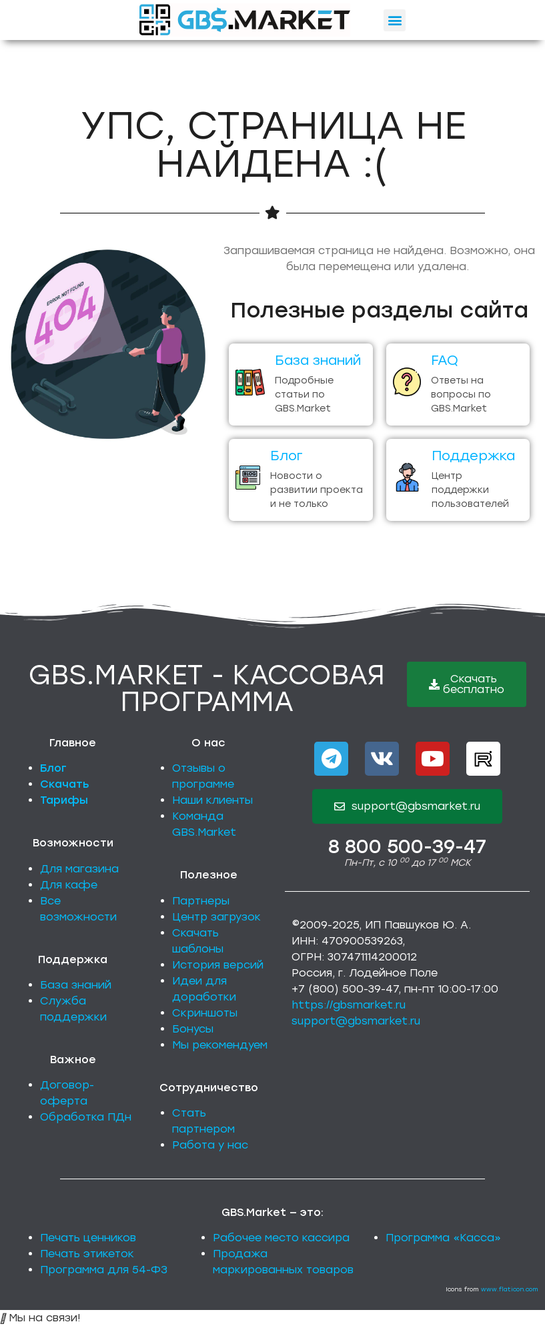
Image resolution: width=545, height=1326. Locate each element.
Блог (53, 768)
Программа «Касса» (443, 1237)
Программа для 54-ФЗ (103, 1269)
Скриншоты (204, 1013)
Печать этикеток (87, 1253)
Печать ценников (88, 1237)
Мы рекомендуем (219, 1045)
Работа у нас (210, 1145)
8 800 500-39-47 (407, 846)
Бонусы (192, 1029)
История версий (217, 964)
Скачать (64, 784)
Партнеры (200, 900)
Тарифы (64, 800)
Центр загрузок (216, 916)
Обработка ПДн (85, 1117)
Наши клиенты (212, 800)
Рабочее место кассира (281, 1237)
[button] (395, 20)
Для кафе (68, 884)
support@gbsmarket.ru (356, 1021)
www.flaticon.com (509, 1289)
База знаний (75, 984)
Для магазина (79, 868)
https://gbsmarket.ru (349, 1005)
